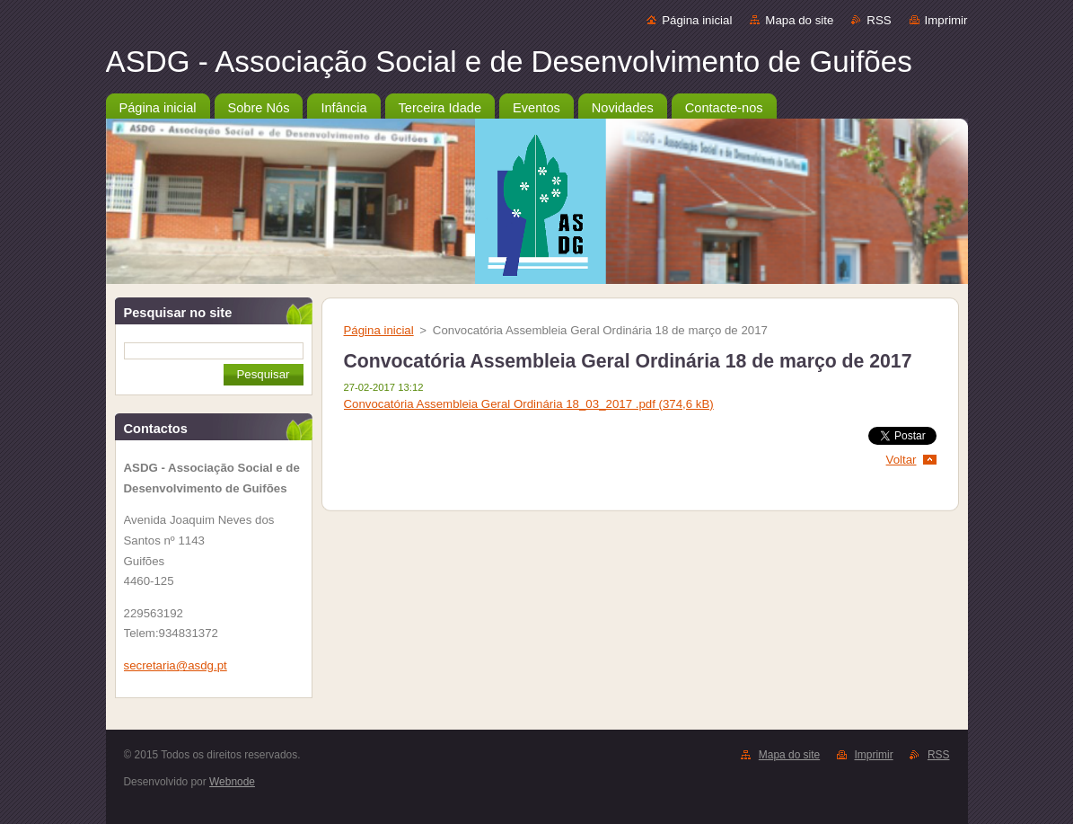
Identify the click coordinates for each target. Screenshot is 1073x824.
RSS (878, 20)
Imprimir (946, 20)
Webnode (232, 781)
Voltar (901, 459)
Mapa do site (799, 20)
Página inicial (697, 20)
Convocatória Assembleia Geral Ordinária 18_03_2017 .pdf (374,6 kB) (529, 404)
